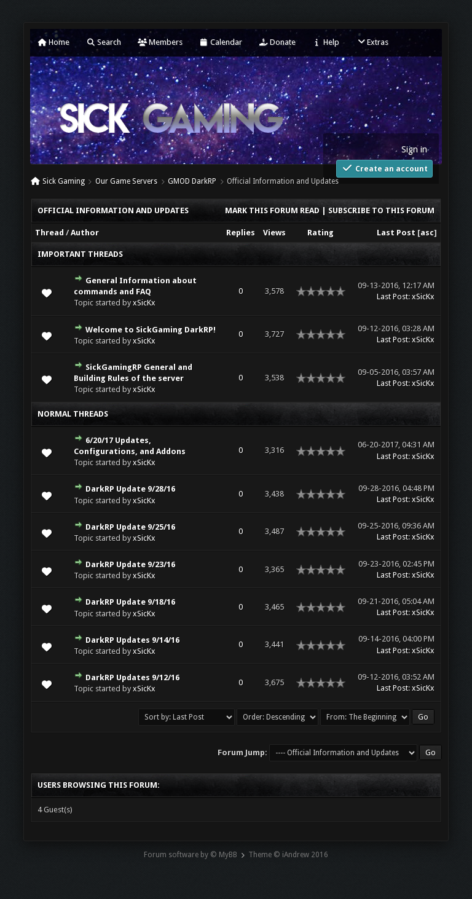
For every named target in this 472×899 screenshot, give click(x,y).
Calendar (220, 42)
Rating (320, 232)
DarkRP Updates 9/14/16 (132, 640)
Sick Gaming (63, 181)
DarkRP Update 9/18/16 (130, 602)
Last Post (396, 232)
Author (85, 232)
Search (103, 42)
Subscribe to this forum (381, 210)
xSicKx (144, 302)
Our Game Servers (126, 181)
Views (274, 232)
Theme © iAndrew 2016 (288, 854)
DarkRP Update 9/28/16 (130, 488)
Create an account (384, 168)
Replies (240, 232)
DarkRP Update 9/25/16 (130, 527)
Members (160, 42)
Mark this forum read (272, 210)
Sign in (414, 149)
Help (325, 42)
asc (427, 232)
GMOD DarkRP (192, 181)
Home (53, 42)
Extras (372, 42)
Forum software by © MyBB (190, 854)
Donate (277, 42)
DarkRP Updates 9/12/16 (132, 677)
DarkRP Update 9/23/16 (130, 564)
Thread (49, 232)
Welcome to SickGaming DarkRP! (150, 329)
